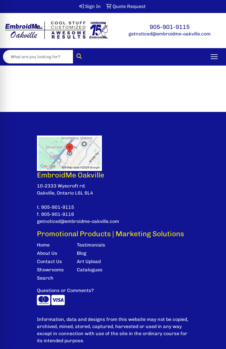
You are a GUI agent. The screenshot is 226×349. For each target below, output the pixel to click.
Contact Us (49, 261)
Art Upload (89, 261)
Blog (81, 253)
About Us (47, 253)
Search (45, 278)
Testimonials (91, 245)
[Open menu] (214, 57)
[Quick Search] (38, 56)
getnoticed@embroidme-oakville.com (170, 34)
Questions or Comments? (65, 290)
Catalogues (90, 270)
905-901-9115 (169, 26)
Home (43, 245)
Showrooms (50, 270)
